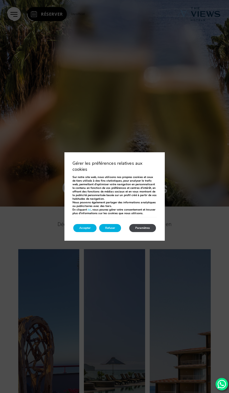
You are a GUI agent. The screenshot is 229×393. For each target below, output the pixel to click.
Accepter (85, 228)
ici (89, 210)
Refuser (110, 228)
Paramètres (142, 228)
